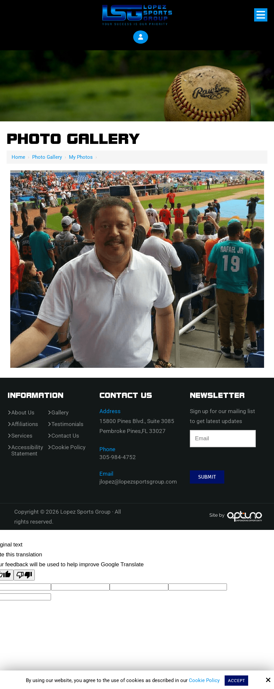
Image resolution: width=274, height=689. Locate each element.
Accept (236, 680)
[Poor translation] (24, 574)
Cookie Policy (204, 680)
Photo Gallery (47, 157)
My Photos (81, 157)
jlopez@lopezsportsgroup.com (138, 481)
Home (18, 157)
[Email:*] (223, 438)
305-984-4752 (117, 457)
